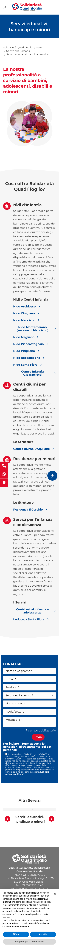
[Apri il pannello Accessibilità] (52, 476)
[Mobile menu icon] (52, 7)
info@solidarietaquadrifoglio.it (29, 888)
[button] (7, 819)
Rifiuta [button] (16, 934)
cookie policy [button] (44, 902)
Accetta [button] (43, 934)
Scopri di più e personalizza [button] (29, 941)
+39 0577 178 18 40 (31, 885)
